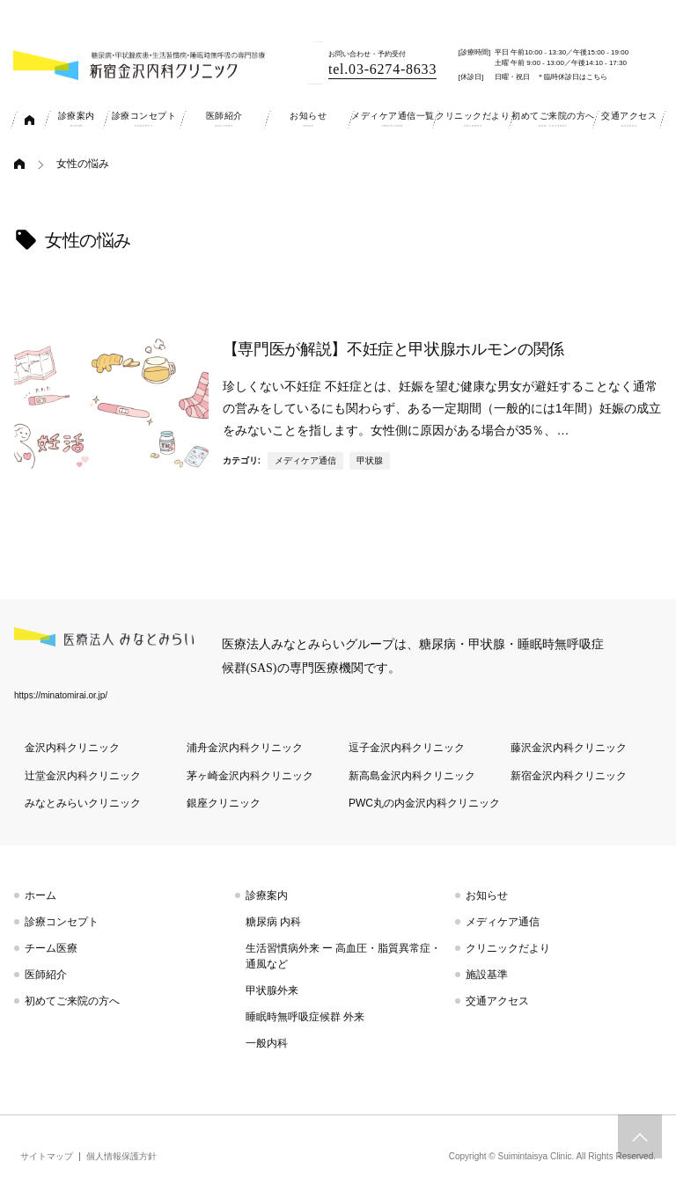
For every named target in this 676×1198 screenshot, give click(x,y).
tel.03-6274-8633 (382, 69)
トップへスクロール (640, 1136)
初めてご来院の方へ (72, 1001)
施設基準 (487, 974)
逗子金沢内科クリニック (407, 747)
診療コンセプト (62, 922)
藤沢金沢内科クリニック (569, 747)
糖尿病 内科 (273, 922)
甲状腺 (369, 460)
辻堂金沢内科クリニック (83, 776)
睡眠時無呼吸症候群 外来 (305, 1017)
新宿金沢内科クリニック (569, 776)
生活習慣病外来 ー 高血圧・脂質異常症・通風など (344, 956)
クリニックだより (508, 948)
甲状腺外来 (272, 990)
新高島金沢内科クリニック (412, 776)
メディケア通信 (305, 460)
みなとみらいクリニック (83, 803)
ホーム (40, 895)
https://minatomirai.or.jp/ (60, 695)
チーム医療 (51, 948)
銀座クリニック (224, 803)
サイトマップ (46, 1156)
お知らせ (487, 895)
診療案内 (267, 895)
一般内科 (267, 1043)
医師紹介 (46, 974)
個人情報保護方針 (121, 1156)
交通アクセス (497, 1001)
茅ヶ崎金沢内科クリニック (250, 776)
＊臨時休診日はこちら (572, 77)
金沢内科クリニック (72, 747)
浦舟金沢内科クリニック (245, 747)
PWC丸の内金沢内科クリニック (424, 803)
